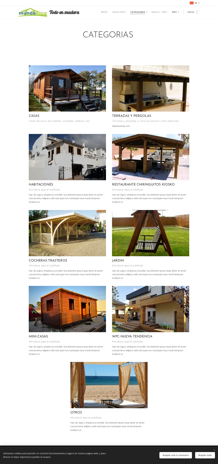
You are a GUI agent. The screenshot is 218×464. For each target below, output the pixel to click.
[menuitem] (102, 12)
